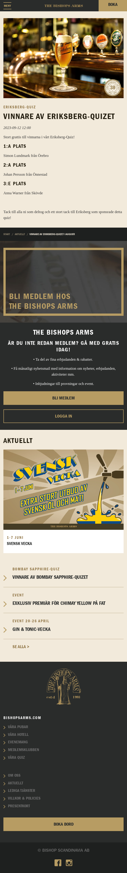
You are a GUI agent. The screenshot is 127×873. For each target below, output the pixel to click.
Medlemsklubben (23, 750)
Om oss (14, 775)
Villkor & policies (24, 798)
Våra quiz (16, 758)
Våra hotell (18, 735)
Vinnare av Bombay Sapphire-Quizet (68, 573)
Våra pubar (18, 727)
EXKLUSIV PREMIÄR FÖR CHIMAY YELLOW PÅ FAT (68, 599)
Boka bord (64, 824)
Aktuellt (15, 783)
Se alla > (20, 647)
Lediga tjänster (21, 791)
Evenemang (18, 742)
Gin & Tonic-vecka (68, 625)
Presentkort (19, 806)
